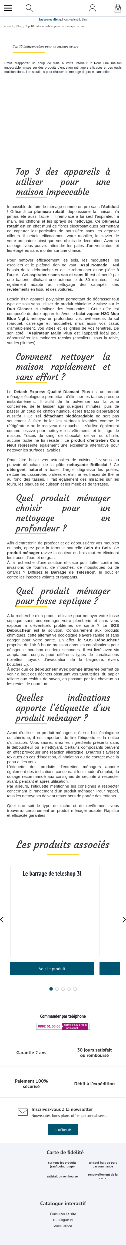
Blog (19, 26)
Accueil (8, 26)
